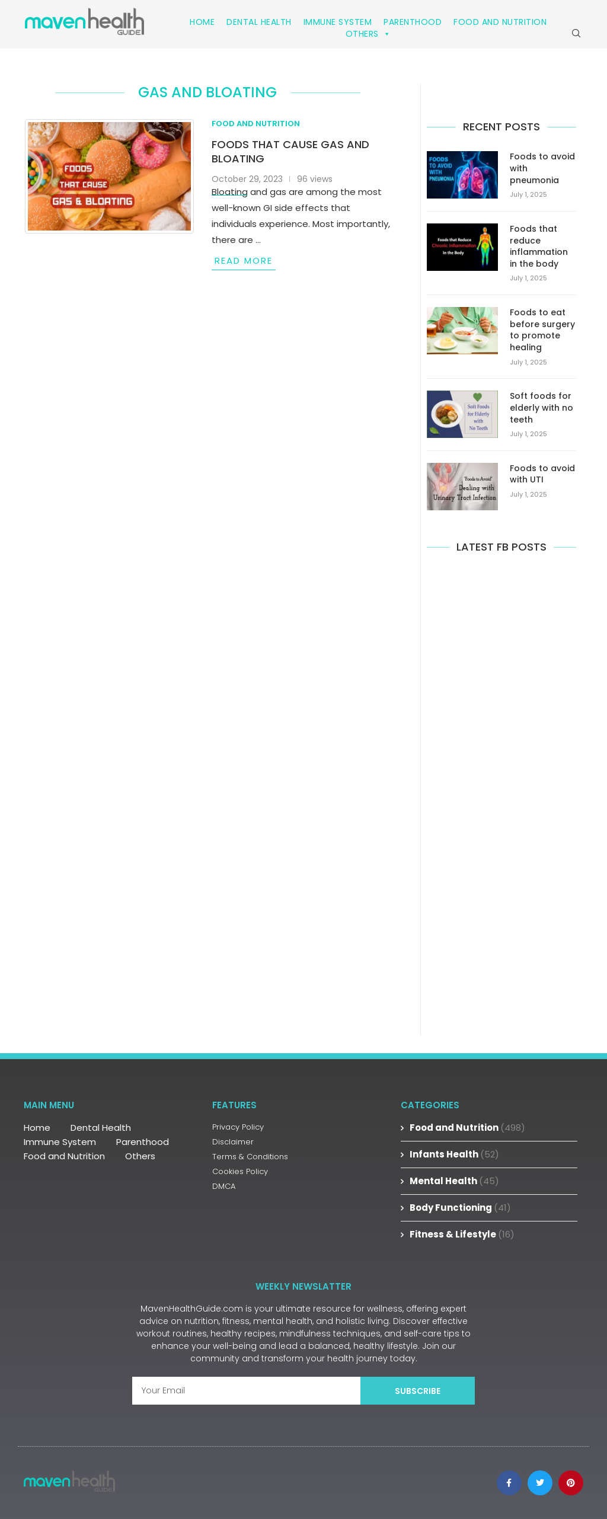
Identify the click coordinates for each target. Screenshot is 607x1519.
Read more (244, 260)
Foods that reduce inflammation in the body (539, 246)
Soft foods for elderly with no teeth (541, 408)
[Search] (576, 33)
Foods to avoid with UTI (542, 474)
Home (202, 22)
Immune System (338, 22)
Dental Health (259, 22)
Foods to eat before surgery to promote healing (542, 330)
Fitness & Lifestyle (462, 1234)
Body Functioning (460, 1207)
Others (368, 34)
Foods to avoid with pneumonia (542, 168)
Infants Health (454, 1154)
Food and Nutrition (500, 22)
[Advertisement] (501, 792)
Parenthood (413, 22)
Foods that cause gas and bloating (290, 151)
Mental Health (454, 1181)
